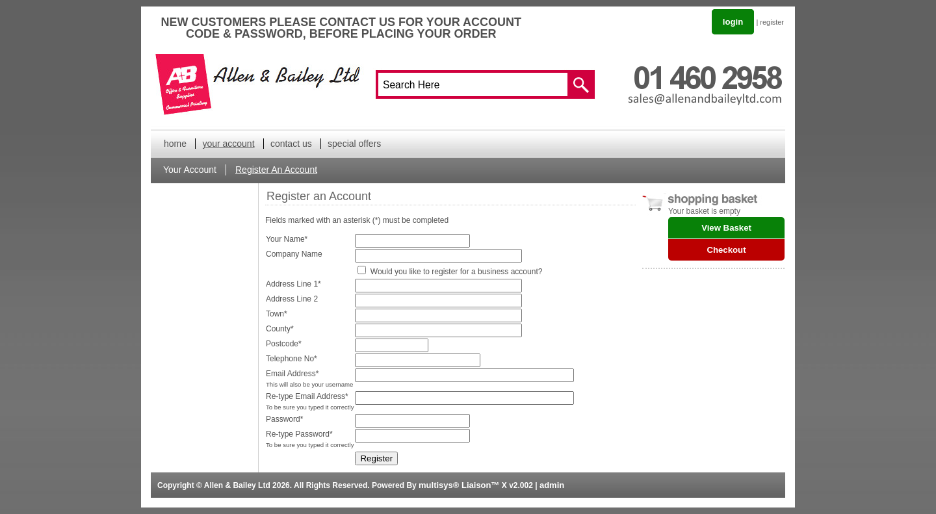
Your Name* (286, 239)
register (772, 22)
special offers (354, 143)
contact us (291, 143)
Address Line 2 (292, 298)
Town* (276, 313)
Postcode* (284, 343)
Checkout (726, 250)
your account (228, 143)
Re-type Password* (299, 434)
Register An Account (276, 169)
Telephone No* (291, 358)
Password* (284, 419)
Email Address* (292, 373)
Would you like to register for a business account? (456, 271)
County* (280, 328)
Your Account (189, 169)
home (175, 143)
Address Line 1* (293, 284)
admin (552, 485)
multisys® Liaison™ (459, 485)
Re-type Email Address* (307, 396)
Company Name (294, 254)
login (733, 22)
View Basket (726, 228)
